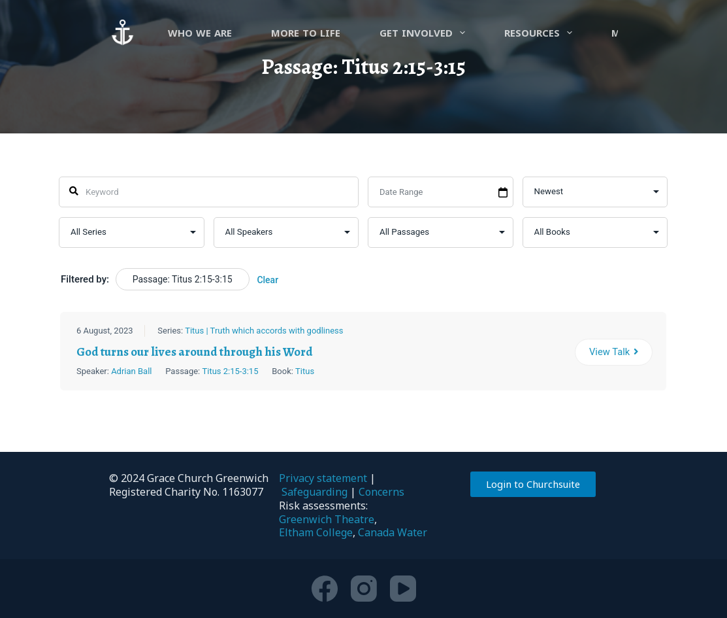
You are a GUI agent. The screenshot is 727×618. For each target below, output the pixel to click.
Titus (305, 370)
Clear (268, 280)
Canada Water (392, 532)
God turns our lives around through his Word (195, 351)
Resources (540, 33)
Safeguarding (314, 492)
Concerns (381, 492)
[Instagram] (364, 588)
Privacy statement (323, 478)
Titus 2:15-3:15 (230, 370)
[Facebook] (325, 588)
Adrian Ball (132, 370)
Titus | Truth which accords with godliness (265, 330)
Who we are (200, 32)
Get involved (425, 33)
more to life (305, 32)
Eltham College (316, 532)
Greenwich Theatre (326, 519)
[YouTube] (403, 588)
